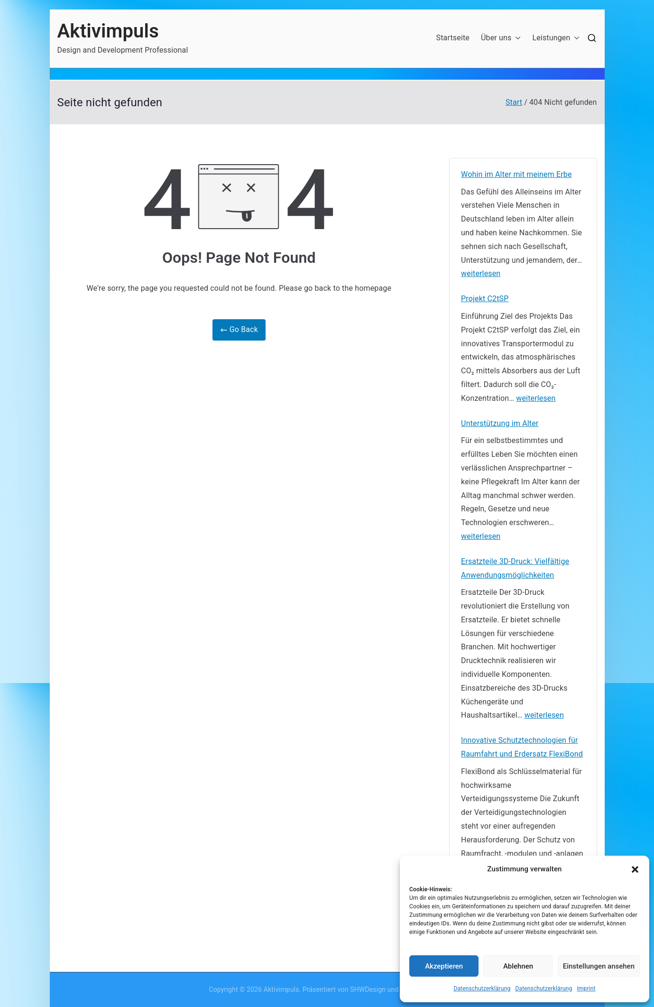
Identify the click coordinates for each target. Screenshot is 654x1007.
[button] (635, 869)
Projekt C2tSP (484, 298)
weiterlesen (480, 274)
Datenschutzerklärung (481, 988)
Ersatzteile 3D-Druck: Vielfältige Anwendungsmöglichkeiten (515, 568)
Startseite (453, 37)
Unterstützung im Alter (499, 423)
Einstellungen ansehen (599, 966)
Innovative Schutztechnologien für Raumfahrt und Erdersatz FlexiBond (522, 747)
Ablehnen (518, 966)
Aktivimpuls (108, 31)
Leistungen (556, 38)
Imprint (586, 988)
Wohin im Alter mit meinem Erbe (516, 174)
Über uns (501, 38)
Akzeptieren (444, 966)
